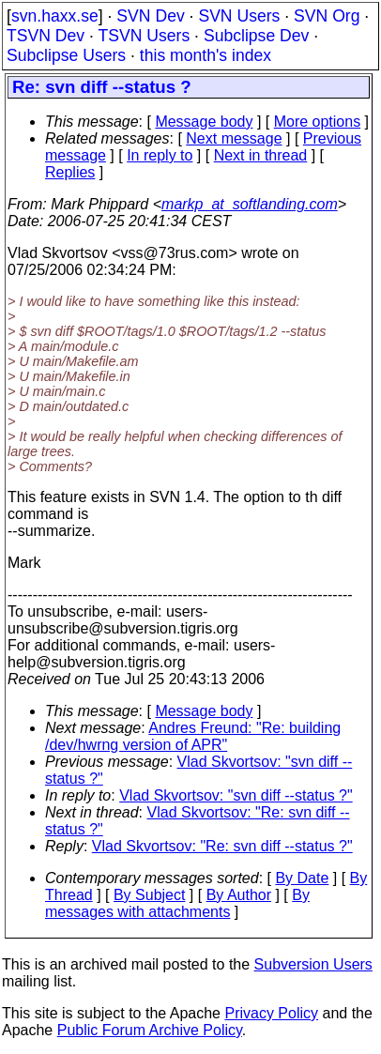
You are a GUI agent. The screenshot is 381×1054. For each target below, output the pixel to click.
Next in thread (261, 155)
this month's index (205, 55)
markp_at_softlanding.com (249, 204)
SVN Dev (150, 16)
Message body (203, 122)
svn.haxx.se (55, 16)
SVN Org (326, 16)
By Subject (149, 895)
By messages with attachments (177, 903)
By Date (301, 878)
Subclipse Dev (256, 35)
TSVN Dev (45, 35)
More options (317, 122)
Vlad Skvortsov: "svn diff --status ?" (236, 795)
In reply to (159, 155)
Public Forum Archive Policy (149, 1030)
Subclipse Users (66, 55)
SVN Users (239, 16)
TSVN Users (144, 35)
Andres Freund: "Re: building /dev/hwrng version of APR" (193, 736)
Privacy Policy (271, 1013)
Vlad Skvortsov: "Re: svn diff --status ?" (222, 846)
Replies (70, 172)
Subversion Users (313, 964)
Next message (234, 138)
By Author (238, 895)
